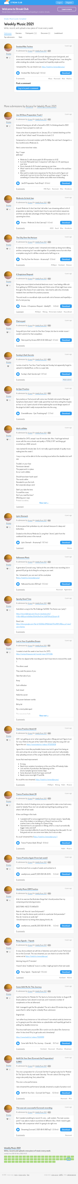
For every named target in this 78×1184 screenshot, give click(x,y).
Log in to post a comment (28, 88)
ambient (62, 265)
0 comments (20, 79)
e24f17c (61, 1175)
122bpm (38, 312)
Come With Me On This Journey (30, 987)
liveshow (60, 1049)
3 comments (20, 419)
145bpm (54, 265)
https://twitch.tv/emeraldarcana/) (45, 837)
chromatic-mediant (56, 312)
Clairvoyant (21, 321)
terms (16, 1175)
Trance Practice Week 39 (27, 794)
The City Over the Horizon (27, 237)
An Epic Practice (23, 389)
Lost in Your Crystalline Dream (29, 641)
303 (52, 228)
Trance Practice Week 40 (27, 729)
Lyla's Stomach (22, 516)
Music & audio (14, 19)
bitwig (45, 312)
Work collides (22, 428)
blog (28, 1175)
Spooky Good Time (24, 599)
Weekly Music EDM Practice (28, 889)
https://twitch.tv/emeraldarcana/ (53, 67)
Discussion (47, 33)
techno (69, 79)
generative (68, 590)
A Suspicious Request (25, 274)
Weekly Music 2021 (19, 23)
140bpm (51, 785)
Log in (59, 2)
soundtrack (68, 312)
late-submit (67, 380)
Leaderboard (62, 33)
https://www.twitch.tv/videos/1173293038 (41, 745)
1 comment (20, 312)
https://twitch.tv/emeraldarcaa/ (37, 956)
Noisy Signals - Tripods (26, 940)
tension (69, 265)
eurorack (57, 79)
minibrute (69, 189)
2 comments (20, 849)
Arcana (30, 51)
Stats (22, 37)
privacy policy (22, 1175)
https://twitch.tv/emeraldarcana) (28, 578)
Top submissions (10, 37)
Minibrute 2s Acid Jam (26, 198)
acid (57, 228)
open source (54, 1175)
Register (69, 2)
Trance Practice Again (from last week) (34, 858)
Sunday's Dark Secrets (26, 355)
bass (50, 79)
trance (70, 785)
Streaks (6, 19)
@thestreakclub (71, 1175)
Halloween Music (23, 557)
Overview (20, 33)
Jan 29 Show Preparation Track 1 (31, 115)
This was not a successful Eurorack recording (36, 1108)
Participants (31, 33)
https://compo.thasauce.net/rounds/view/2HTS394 (34, 654)
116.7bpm (47, 189)
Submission (8, 33)
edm (63, 785)
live (64, 79)
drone (70, 548)
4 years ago (68, 46)
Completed (22, 19)
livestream (68, 1049)
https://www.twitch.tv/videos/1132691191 (30, 1037)
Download (66, 73)
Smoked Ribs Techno (25, 46)
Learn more (67, 9)
